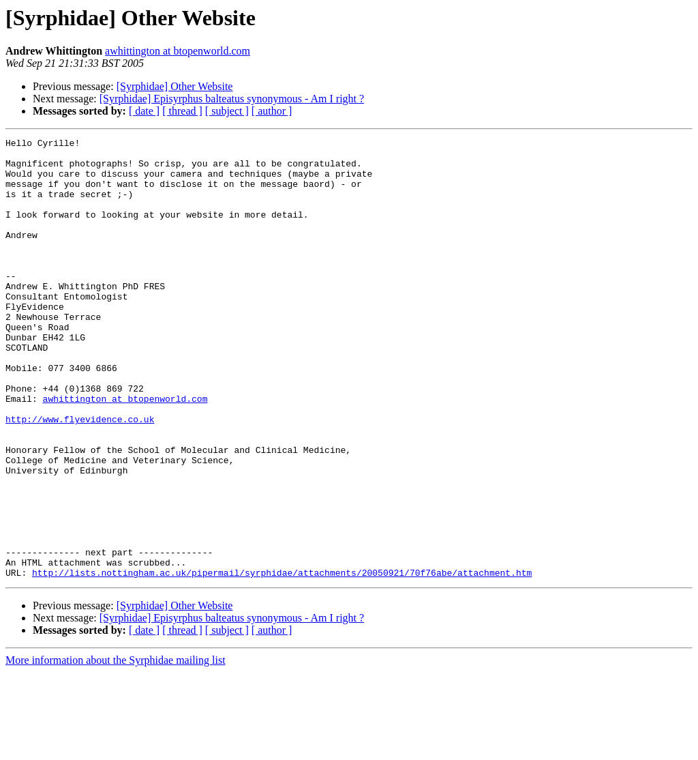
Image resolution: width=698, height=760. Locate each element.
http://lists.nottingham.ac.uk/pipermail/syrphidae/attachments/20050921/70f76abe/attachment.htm (282, 660)
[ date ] (144, 111)
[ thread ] (182, 111)
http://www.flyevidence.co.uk (79, 476)
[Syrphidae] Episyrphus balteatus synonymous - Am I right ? (232, 98)
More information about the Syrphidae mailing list (115, 748)
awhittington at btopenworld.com (177, 51)
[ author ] (272, 111)
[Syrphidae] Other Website (175, 86)
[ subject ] (227, 111)
